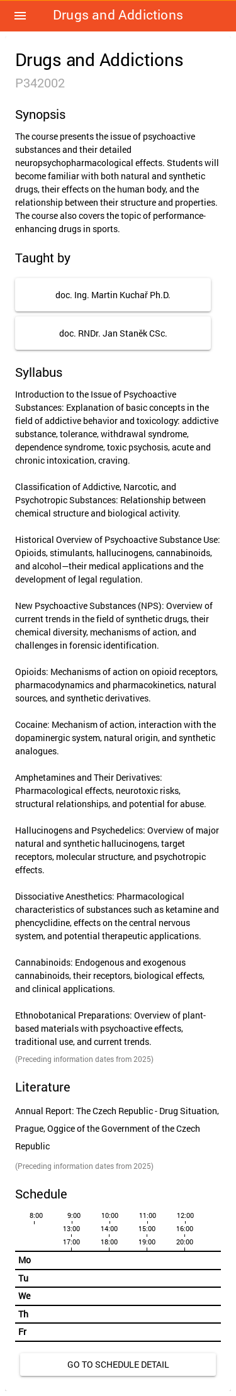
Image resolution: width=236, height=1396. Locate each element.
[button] (20, 15)
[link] (118, 1364)
